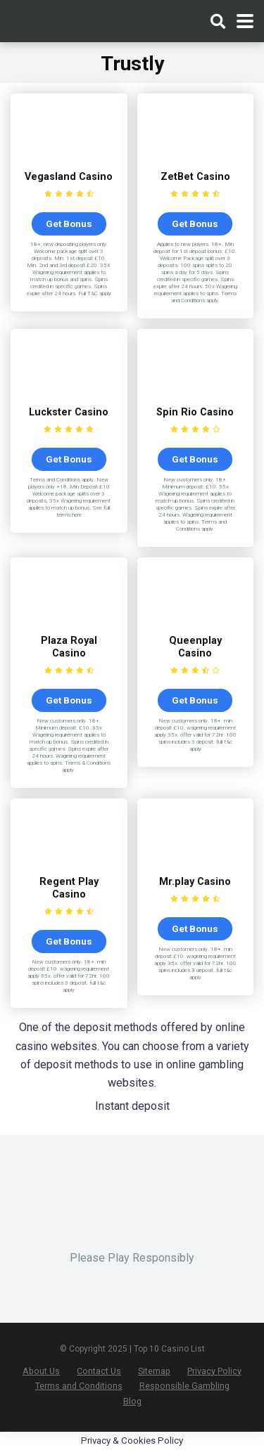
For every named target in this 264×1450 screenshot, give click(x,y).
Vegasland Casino (69, 177)
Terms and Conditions (78, 1385)
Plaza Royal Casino (69, 647)
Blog (132, 1401)
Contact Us (99, 1371)
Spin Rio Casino (195, 412)
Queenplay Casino (195, 647)
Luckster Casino (68, 412)
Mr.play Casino (195, 882)
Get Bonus (69, 223)
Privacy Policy (214, 1371)
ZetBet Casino (195, 177)
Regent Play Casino (69, 888)
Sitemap (154, 1371)
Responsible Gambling (184, 1385)
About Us (41, 1371)
